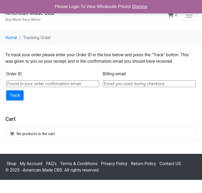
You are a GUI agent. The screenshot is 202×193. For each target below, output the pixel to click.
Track (15, 95)
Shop (11, 163)
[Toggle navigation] (189, 15)
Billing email (114, 73)
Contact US (170, 163)
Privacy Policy (114, 163)
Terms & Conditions (79, 163)
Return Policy (143, 163)
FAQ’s (51, 163)
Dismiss (139, 6)
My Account (31, 163)
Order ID (14, 73)
